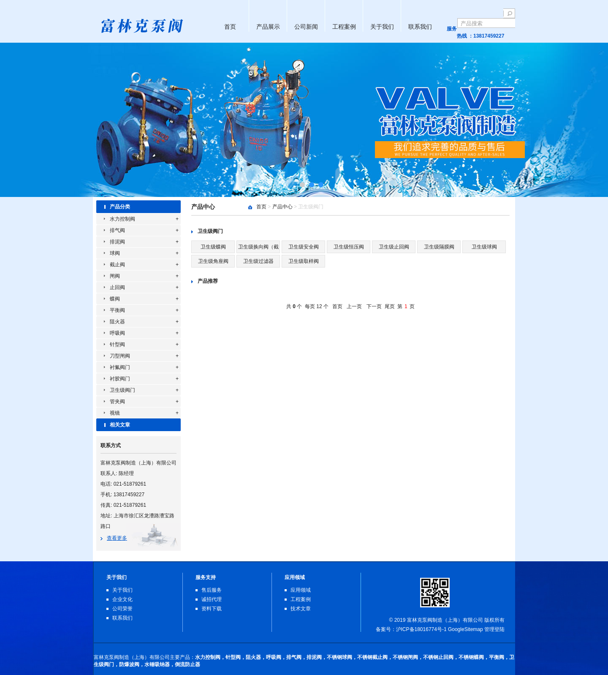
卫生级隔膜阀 (439, 247)
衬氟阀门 (120, 367)
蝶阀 (115, 299)
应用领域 (300, 590)
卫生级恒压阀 (349, 247)
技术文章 (300, 609)
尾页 (390, 306)
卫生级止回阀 (394, 247)
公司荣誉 (122, 609)
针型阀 (117, 344)
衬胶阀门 (120, 379)
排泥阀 (117, 242)
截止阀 (117, 265)
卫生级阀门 (122, 390)
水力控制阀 (122, 219)
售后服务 (211, 590)
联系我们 (420, 26)
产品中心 (282, 207)
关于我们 (382, 26)
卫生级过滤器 (258, 261)
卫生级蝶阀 (213, 247)
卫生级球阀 (484, 247)
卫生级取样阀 (303, 261)
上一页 (354, 306)
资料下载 (211, 609)
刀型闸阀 (120, 356)
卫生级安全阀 (303, 247)
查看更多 (117, 538)
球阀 (115, 253)
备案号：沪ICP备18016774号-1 (411, 629)
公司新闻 (306, 26)
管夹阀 (117, 401)
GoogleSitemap (465, 629)
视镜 (115, 413)
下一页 (374, 306)
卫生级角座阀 (213, 261)
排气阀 (117, 230)
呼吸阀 (117, 333)
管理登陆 (494, 629)
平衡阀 (117, 310)
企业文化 (122, 599)
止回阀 (117, 287)
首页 (230, 26)
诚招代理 (211, 599)
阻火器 (117, 322)
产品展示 (268, 26)
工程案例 (344, 26)
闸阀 (115, 276)
